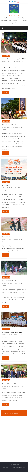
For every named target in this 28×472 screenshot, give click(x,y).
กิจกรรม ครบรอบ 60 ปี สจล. (9, 124)
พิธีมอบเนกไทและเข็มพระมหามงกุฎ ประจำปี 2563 (14, 59)
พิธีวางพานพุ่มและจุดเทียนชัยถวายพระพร (12, 332)
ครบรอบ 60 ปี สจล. (6, 185)
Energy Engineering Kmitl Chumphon (14, 413)
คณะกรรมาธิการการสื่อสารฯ (9, 383)
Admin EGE (19, 61)
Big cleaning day (6, 237)
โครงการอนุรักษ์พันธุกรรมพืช (9, 280)
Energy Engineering (14, 15)
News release (6, 56)
